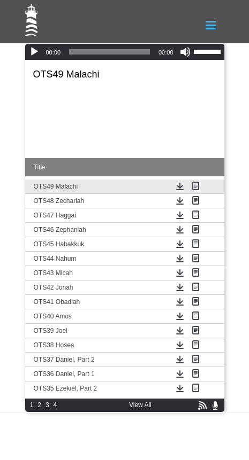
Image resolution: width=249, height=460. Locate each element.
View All (140, 405)
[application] (124, 52)
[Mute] (185, 51)
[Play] (34, 51)
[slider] (109, 51)
